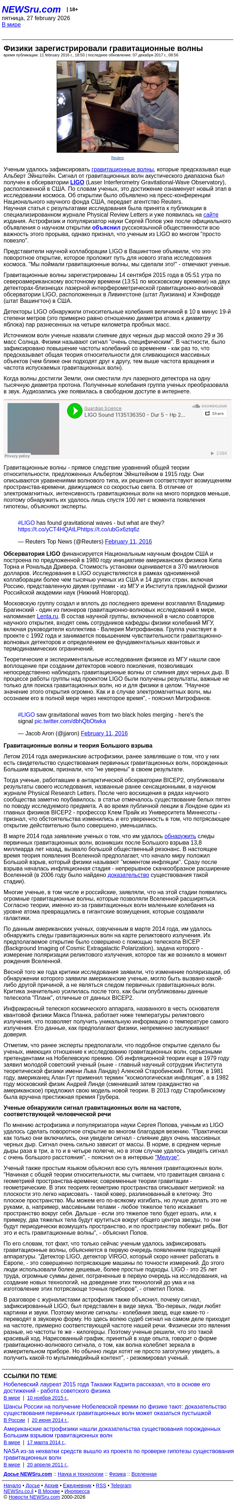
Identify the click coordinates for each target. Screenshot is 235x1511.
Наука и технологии (80, 1474)
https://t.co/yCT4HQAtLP (49, 529)
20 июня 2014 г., (50, 1420)
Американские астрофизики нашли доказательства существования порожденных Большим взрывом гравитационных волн (112, 1432)
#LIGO (26, 523)
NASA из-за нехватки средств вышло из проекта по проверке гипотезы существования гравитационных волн (119, 1454)
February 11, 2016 (128, 542)
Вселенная (143, 1474)
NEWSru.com (31, 9)
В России (14, 1420)
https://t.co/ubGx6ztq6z (110, 529)
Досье (32, 1485)
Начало (12, 1485)
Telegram (121, 1485)
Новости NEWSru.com (34, 1497)
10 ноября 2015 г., (48, 1398)
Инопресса (77, 1491)
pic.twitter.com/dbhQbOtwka (70, 721)
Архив (51, 1485)
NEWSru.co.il (18, 1491)
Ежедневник (77, 1485)
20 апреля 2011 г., (48, 1465)
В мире (11, 25)
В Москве (49, 1491)
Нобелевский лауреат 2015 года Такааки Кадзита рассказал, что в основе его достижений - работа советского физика (107, 1387)
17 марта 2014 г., (46, 1442)
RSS (101, 1485)
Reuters (117, 158)
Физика (117, 1474)
